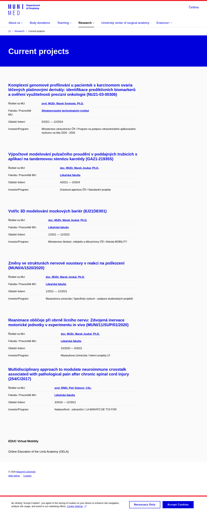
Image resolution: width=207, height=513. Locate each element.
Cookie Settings (77, 507)
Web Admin (14, 475)
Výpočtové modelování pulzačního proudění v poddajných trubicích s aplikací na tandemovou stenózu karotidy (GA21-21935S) (72, 156)
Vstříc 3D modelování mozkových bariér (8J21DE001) (57, 211)
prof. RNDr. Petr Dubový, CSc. (73, 388)
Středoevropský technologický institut (65, 110)
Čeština (194, 7)
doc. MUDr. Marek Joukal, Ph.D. (79, 168)
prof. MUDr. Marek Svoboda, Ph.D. (63, 103)
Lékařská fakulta (70, 175)
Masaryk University (25, 471)
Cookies (27, 475)
